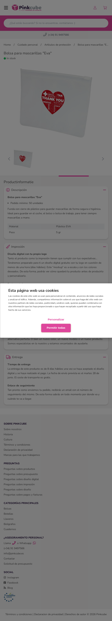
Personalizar (56, 319)
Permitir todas (56, 327)
